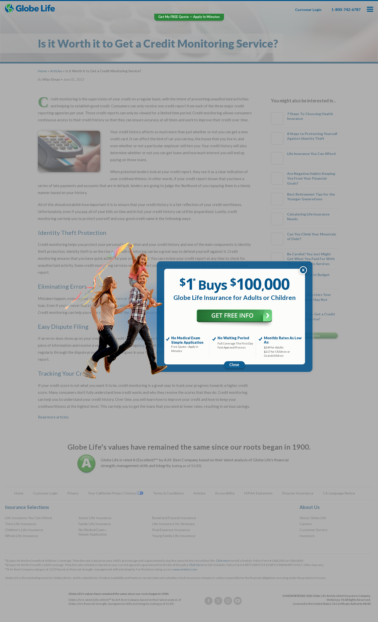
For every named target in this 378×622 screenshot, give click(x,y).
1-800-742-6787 (346, 9)
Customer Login (308, 9)
